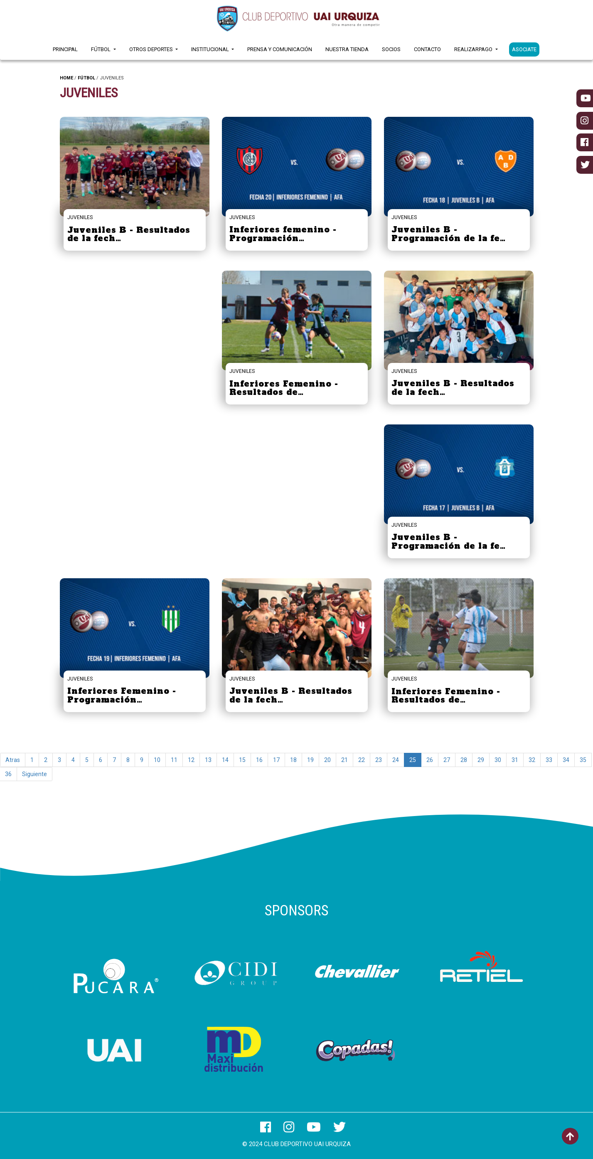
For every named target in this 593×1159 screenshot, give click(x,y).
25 (412, 760)
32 (532, 760)
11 (174, 760)
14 (225, 760)
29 (480, 760)
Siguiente (34, 774)
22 (361, 760)
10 (157, 760)
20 (327, 760)
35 (583, 760)
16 (259, 760)
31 (515, 760)
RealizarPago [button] (474, 49)
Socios (391, 49)
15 (242, 760)
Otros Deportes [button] (151, 49)
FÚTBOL (86, 78)
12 (191, 760)
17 (276, 760)
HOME (66, 78)
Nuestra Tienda (347, 49)
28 (463, 760)
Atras (12, 760)
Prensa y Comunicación (279, 49)
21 (344, 760)
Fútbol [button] (101, 49)
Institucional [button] (210, 49)
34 (566, 760)
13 (208, 760)
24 (395, 760)
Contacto (427, 49)
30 (498, 760)
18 (293, 760)
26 (429, 760)
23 (378, 760)
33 (549, 760)
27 (446, 760)
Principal (65, 49)
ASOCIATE (524, 49)
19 (310, 760)
